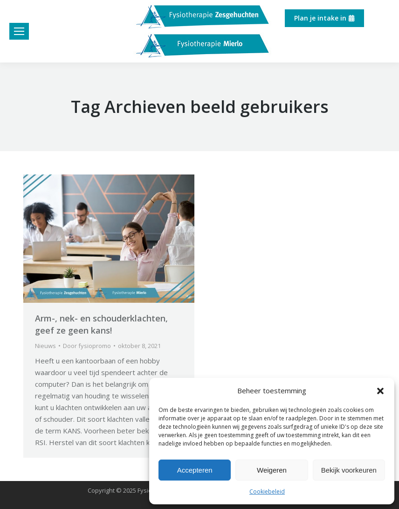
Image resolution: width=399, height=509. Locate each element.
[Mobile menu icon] (19, 31)
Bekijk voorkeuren (349, 470)
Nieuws (45, 346)
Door (87, 346)
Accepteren (195, 470)
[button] (380, 391)
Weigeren (272, 470)
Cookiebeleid (267, 491)
